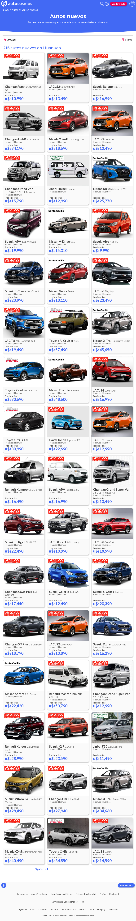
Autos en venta (20, 10)
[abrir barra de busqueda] (102, 4)
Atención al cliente (39, 894)
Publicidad (114, 894)
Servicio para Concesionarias (65, 901)
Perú (92, 909)
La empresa (22, 894)
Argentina (22, 909)
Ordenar (10, 40)
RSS (82, 901)
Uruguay (101, 909)
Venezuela (113, 909)
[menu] (132, 4)
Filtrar (127, 40)
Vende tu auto (118, 4)
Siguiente (42, 869)
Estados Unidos (69, 909)
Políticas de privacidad (86, 894)
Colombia (43, 909)
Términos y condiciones (61, 894)
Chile (32, 909)
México (82, 909)
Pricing (103, 894)
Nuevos (5, 10)
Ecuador (54, 909)
